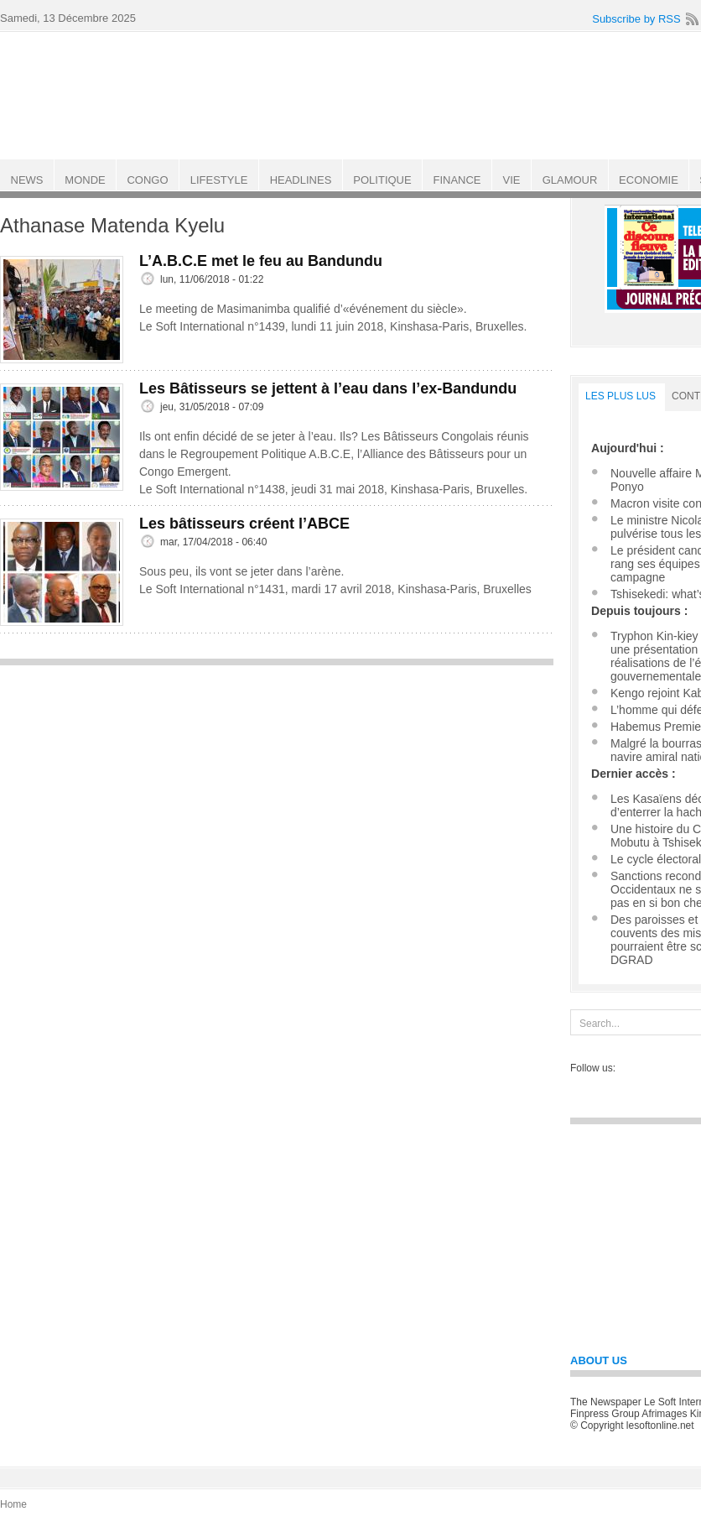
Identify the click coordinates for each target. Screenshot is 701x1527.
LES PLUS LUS (620, 396)
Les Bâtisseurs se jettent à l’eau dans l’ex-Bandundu (328, 388)
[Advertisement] (276, 792)
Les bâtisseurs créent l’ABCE (244, 523)
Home (13, 1504)
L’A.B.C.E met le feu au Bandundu (260, 261)
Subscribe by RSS (636, 19)
